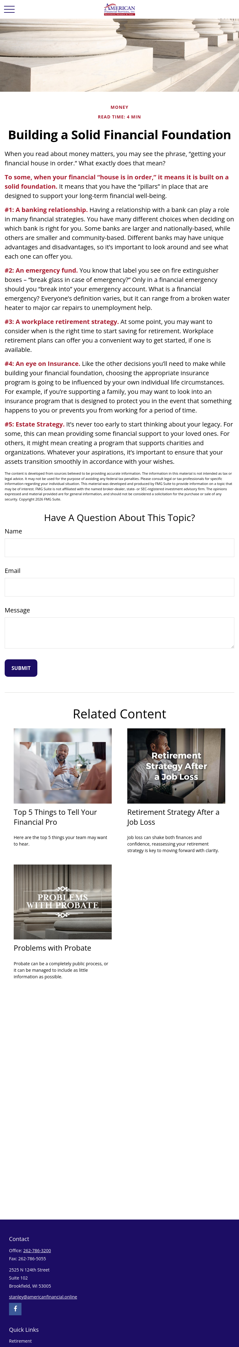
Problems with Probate (52, 948)
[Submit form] (21, 668)
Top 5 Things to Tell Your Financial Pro (55, 817)
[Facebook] (15, 1309)
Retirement (20, 1341)
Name (13, 531)
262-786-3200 (37, 1250)
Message (17, 610)
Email (13, 570)
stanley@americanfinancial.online (43, 1297)
